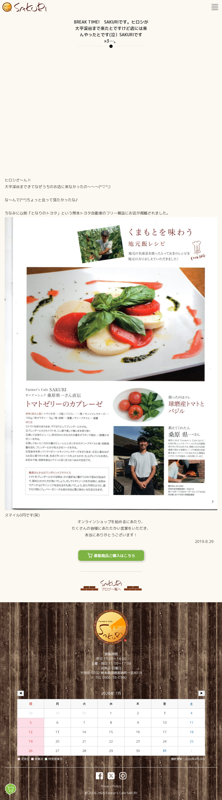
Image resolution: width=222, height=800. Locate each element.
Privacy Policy (111, 786)
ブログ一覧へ (111, 589)
